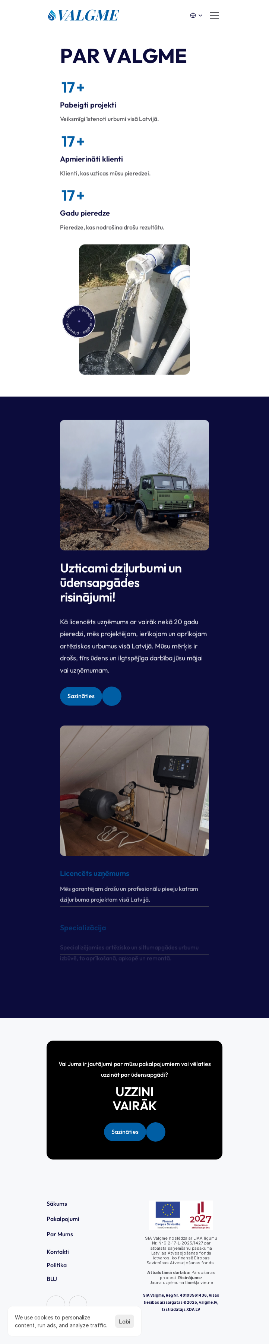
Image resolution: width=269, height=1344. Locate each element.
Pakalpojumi (63, 1218)
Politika (57, 1265)
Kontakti (58, 1251)
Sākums (57, 1203)
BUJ (52, 1279)
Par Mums (60, 1234)
